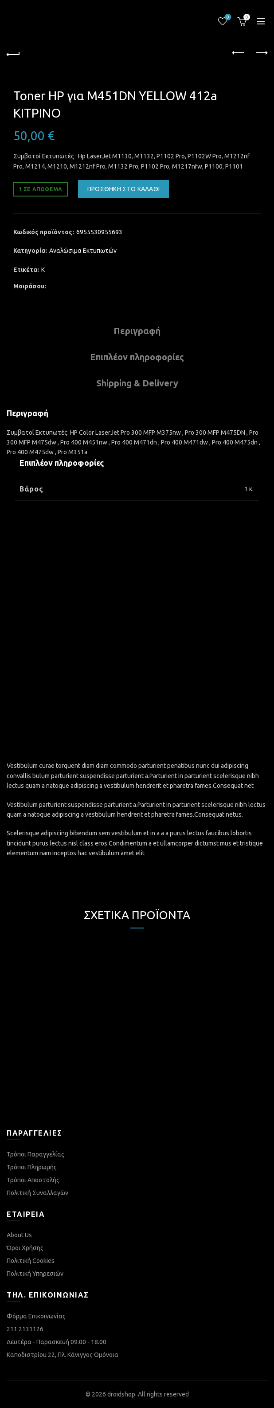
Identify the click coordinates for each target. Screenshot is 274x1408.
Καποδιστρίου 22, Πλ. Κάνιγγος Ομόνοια (62, 1354)
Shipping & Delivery (137, 383)
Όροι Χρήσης (25, 1247)
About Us (19, 1235)
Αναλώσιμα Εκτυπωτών (83, 250)
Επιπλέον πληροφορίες (137, 357)
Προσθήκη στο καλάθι (123, 189)
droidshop (121, 1394)
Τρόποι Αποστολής (33, 1180)
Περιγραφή (137, 331)
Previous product (239, 52)
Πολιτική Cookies (31, 1260)
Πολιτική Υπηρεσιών (35, 1273)
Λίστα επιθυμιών (227, 17)
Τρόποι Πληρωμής (32, 1167)
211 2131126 (25, 1329)
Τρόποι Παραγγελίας (35, 1154)
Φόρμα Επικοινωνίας (36, 1316)
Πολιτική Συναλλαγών (37, 1192)
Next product (261, 52)
